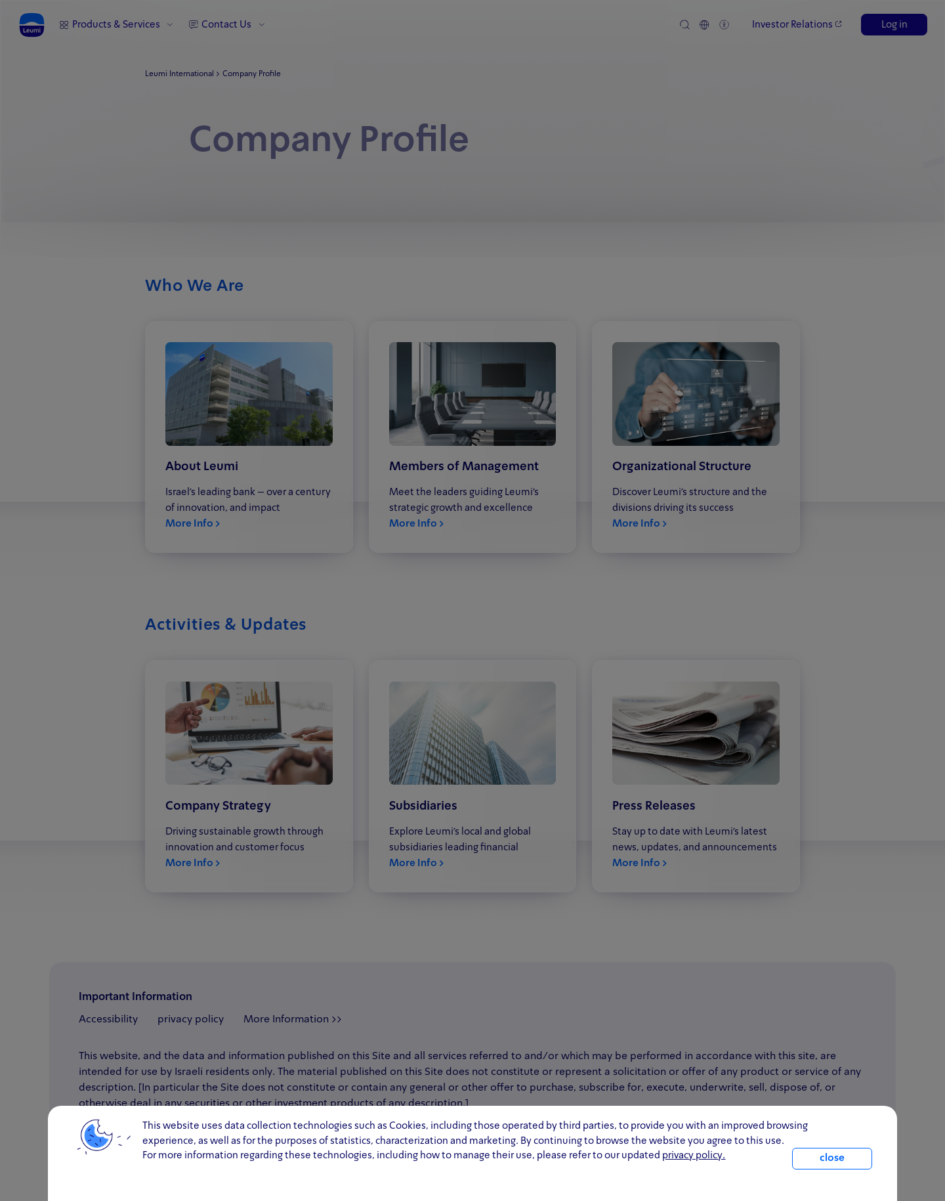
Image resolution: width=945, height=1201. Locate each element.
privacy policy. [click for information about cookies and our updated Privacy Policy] (693, 1155)
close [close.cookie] (832, 1158)
